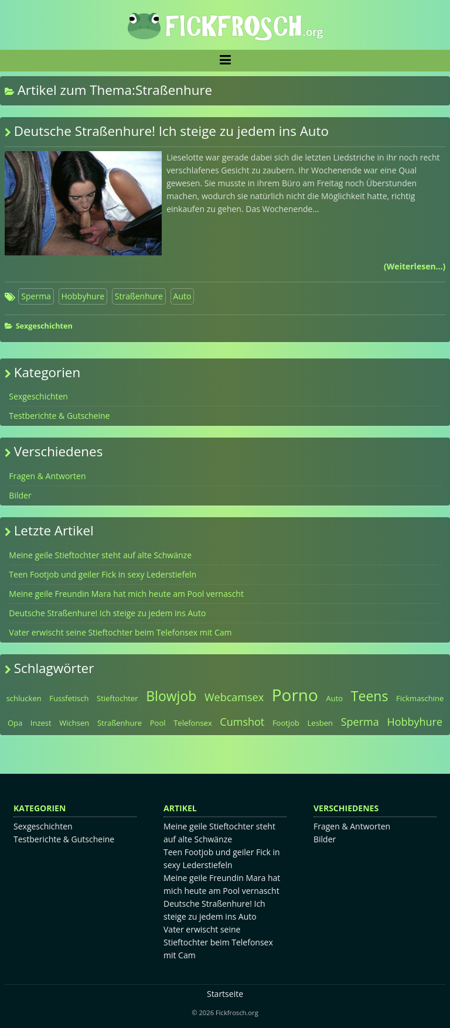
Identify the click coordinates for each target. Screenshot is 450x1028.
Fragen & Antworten (47, 475)
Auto (182, 296)
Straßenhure (139, 296)
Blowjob (171, 696)
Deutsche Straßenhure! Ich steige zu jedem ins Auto (171, 131)
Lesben (320, 723)
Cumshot (242, 722)
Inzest (41, 723)
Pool (158, 723)
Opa (15, 723)
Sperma (36, 296)
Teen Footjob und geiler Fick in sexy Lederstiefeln (102, 574)
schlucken (24, 698)
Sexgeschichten (44, 326)
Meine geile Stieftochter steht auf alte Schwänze (100, 555)
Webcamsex (234, 697)
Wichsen (74, 723)
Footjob (285, 723)
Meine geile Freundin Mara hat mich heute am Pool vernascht (126, 593)
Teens (369, 696)
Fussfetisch (68, 698)
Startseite (225, 993)
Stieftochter (117, 698)
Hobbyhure (83, 296)
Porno (295, 695)
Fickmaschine (420, 698)
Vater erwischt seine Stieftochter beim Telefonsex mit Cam (120, 632)
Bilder (20, 495)
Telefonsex (192, 723)
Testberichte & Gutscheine (59, 415)
